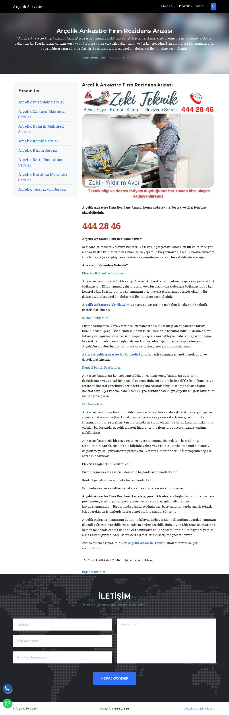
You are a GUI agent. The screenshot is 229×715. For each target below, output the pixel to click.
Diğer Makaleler (93, 572)
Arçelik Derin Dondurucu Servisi (40, 162)
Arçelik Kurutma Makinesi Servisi (42, 177)
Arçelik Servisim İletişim (200, 708)
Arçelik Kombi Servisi (38, 141)
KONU (201, 8)
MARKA (167, 8)
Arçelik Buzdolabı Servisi (41, 102)
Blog (103, 57)
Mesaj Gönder (114, 678)
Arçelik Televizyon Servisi (42, 189)
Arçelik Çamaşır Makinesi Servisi (41, 114)
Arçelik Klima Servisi (37, 150)
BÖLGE (184, 8)
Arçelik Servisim (90, 57)
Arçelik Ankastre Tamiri (146, 543)
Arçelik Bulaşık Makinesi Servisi (41, 129)
